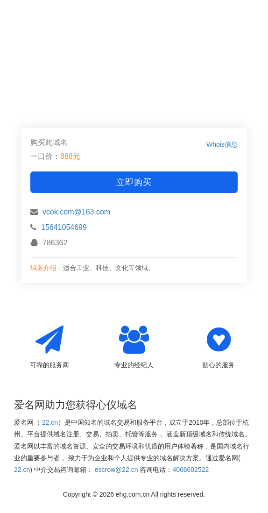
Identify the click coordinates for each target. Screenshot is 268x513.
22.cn (50, 422)
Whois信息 (222, 144)
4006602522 (190, 469)
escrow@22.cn (116, 469)
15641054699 (64, 227)
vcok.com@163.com (76, 212)
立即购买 (134, 182)
